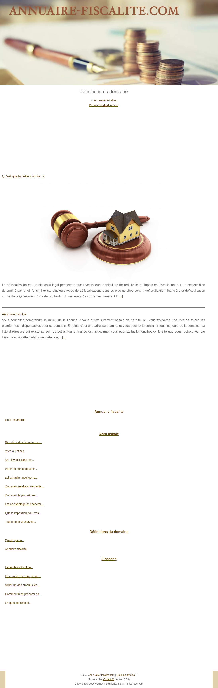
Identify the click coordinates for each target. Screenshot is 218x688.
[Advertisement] (103, 138)
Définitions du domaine (103, 105)
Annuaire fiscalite (105, 100)
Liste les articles (15, 419)
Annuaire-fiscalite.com (101, 674)
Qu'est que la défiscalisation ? (23, 176)
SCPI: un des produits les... (22, 585)
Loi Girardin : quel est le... (21, 477)
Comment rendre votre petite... (24, 486)
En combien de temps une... (23, 576)
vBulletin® (108, 679)
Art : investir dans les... (19, 459)
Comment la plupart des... (21, 495)
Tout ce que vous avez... (20, 521)
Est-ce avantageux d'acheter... (24, 504)
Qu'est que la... (14, 540)
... (120, 296)
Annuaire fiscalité (14, 314)
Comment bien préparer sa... (23, 594)
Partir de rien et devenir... (21, 468)
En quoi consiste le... (18, 602)
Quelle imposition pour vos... (23, 513)
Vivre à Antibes (14, 451)
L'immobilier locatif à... (19, 567)
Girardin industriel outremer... (23, 442)
